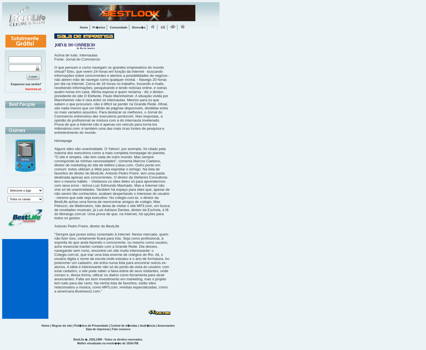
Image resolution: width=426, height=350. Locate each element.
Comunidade (118, 27)
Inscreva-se (33, 89)
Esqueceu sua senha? (26, 84)
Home (84, 27)
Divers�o (138, 27)
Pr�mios (98, 27)
